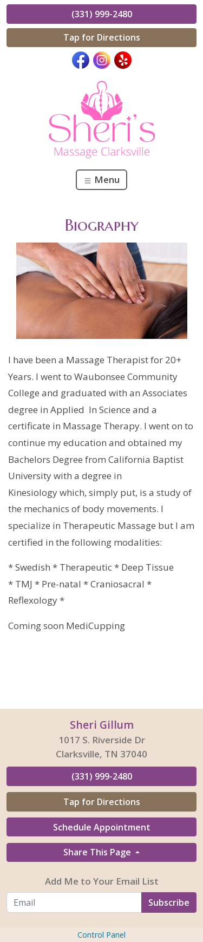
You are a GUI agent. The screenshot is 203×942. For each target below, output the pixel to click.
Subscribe (168, 902)
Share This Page (98, 852)
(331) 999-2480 (101, 14)
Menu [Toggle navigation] (101, 179)
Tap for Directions (101, 37)
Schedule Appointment (101, 827)
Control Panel (101, 935)
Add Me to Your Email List (102, 881)
